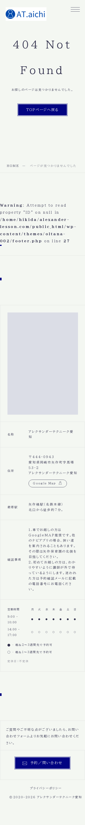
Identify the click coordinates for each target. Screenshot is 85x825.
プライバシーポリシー (46, 788)
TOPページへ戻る (42, 109)
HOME (13, 165)
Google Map (44, 483)
